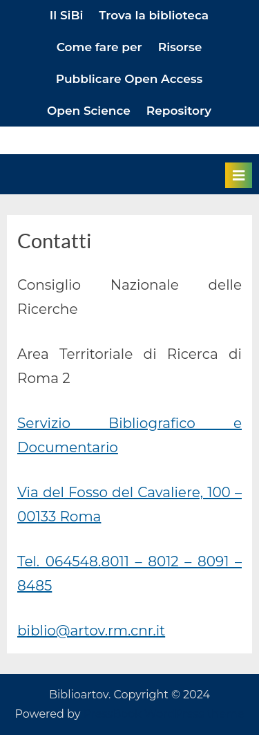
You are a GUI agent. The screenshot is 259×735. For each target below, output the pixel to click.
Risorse (180, 47)
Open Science (89, 111)
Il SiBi (66, 15)
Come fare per (99, 47)
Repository (178, 111)
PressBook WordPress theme (164, 713)
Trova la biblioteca (154, 15)
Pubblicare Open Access (129, 79)
